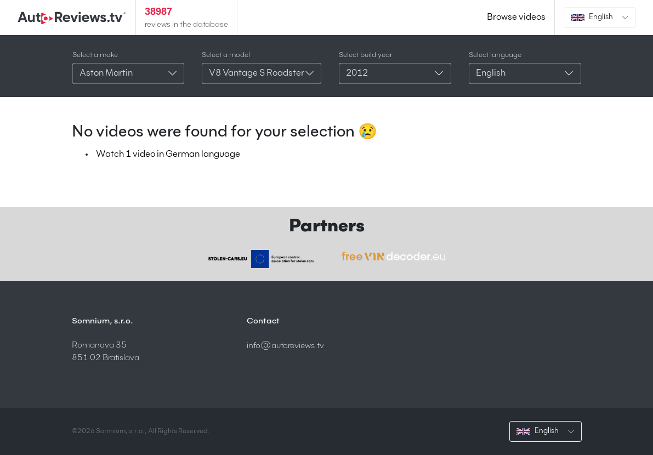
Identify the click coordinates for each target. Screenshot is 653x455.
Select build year (366, 55)
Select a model (226, 55)
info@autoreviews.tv (285, 346)
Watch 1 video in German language (168, 154)
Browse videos (516, 17)
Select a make (95, 55)
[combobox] (128, 73)
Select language (495, 55)
